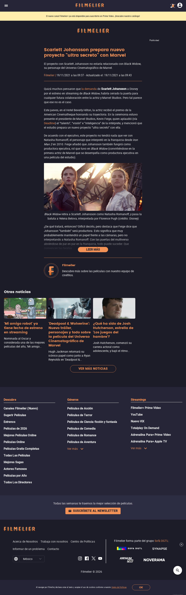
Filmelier (49, 75)
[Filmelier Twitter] (93, 559)
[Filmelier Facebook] (87, 559)
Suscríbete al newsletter (93, 511)
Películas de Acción (80, 408)
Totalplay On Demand (145, 428)
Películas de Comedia (81, 428)
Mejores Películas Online (20, 435)
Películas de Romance (81, 435)
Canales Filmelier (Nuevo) (21, 408)
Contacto (53, 549)
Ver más (75, 448)
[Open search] (177, 570)
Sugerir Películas (15, 415)
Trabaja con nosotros (54, 541)
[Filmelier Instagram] (80, 559)
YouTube (137, 414)
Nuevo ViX (137, 421)
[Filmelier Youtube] (100, 559)
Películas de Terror (79, 415)
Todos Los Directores (18, 482)
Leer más (93, 249)
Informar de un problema (29, 549)
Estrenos (9, 422)
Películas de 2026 (15, 428)
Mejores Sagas (13, 462)
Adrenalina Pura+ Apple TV (149, 441)
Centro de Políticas (119, 587)
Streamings (138, 399)
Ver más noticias (93, 368)
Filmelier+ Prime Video (146, 408)
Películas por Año (15, 475)
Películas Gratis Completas (21, 448)
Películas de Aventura (81, 442)
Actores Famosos (15, 469)
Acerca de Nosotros (25, 541)
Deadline (49, 123)
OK (141, 587)
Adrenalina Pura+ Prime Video (151, 434)
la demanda (89, 89)
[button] (40, 559)
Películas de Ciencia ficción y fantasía (92, 422)
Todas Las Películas (17, 455)
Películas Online (14, 442)
